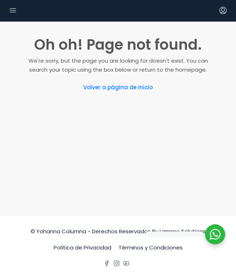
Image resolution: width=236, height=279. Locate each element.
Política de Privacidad (82, 247)
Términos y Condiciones (151, 247)
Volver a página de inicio (118, 87)
